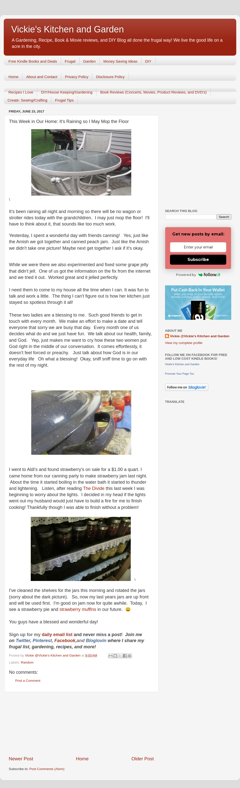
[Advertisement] (81, 724)
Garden (89, 61)
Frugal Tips (64, 100)
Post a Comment (27, 680)
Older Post (143, 758)
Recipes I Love (20, 92)
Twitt (21, 640)
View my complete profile (183, 343)
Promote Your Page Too (179, 373)
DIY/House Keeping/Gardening (66, 92)
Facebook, (65, 640)
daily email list (58, 634)
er (28, 640)
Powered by (198, 275)
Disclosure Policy (110, 77)
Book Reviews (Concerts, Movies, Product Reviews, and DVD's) (153, 92)
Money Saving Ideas (121, 61)
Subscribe (198, 259)
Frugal (70, 61)
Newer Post (21, 758)
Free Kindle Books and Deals (32, 61)
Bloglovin (97, 640)
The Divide (94, 488)
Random (27, 662)
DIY (148, 61)
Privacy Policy (76, 77)
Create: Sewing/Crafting (27, 100)
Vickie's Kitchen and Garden (67, 29)
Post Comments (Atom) (47, 769)
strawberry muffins (79, 609)
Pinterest (42, 640)
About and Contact (41, 77)
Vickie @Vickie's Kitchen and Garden (199, 336)
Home (13, 77)
